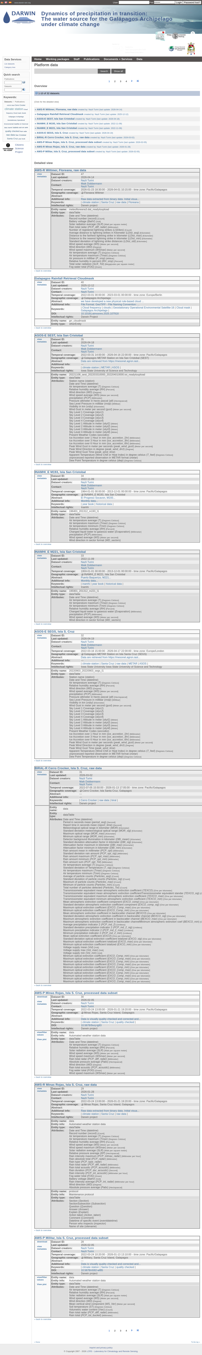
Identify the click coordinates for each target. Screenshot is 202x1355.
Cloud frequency (91, 307)
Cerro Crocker (89, 800)
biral (113, 800)
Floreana (134, 202)
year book (88, 504)
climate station (90, 202)
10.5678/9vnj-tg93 (91, 1025)
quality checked (125, 1022)
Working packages (57, 59)
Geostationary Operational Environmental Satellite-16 (143, 307)
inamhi (86, 583)
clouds (107, 307)
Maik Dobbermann (91, 183)
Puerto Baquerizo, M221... (96, 577)
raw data (121, 202)
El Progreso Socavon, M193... (98, 497)
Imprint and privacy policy (101, 1348)
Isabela (15, 127)
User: (116, 2)
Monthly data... (89, 501)
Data (139, 59)
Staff (77, 59)
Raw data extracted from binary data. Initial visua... (110, 199)
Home (38, 59)
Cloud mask (183, 307)
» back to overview (42, 271)
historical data (104, 504)
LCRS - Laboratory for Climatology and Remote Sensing (112, 1351)
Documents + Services (118, 59)
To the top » (195, 1342)
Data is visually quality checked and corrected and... (111, 1019)
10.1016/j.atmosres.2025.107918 (100, 313)
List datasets (9, 64)
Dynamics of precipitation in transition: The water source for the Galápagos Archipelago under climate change (107, 18)
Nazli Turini (87, 180)
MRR (26, 127)
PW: (151, 2)
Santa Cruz (107, 202)
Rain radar (23, 131)
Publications (92, 59)
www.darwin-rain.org (22, 3)
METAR (105, 367)
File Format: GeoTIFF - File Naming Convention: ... (110, 304)
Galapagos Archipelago (94, 310)
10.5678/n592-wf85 (92, 1270)
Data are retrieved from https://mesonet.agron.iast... (110, 361)
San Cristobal (20, 135)
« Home (37, 1342)
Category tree (9, 67)
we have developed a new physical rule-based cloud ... (112, 301)
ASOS (115, 367)
